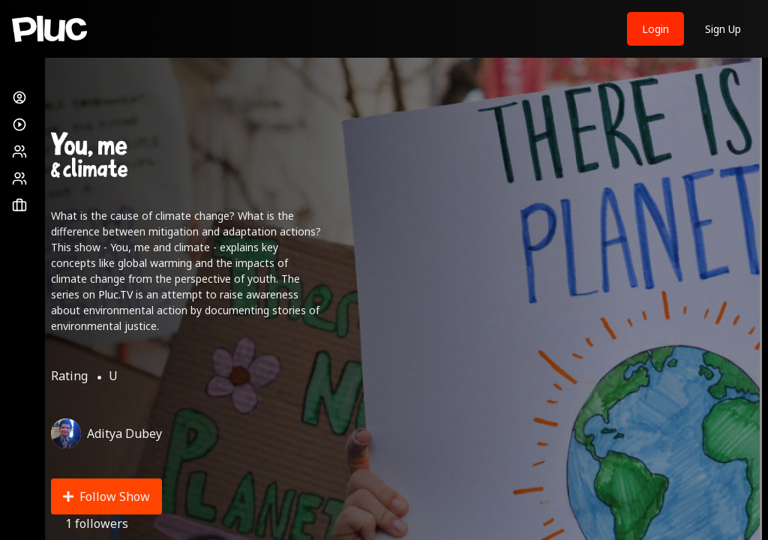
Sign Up (723, 29)
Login (655, 29)
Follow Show (106, 496)
